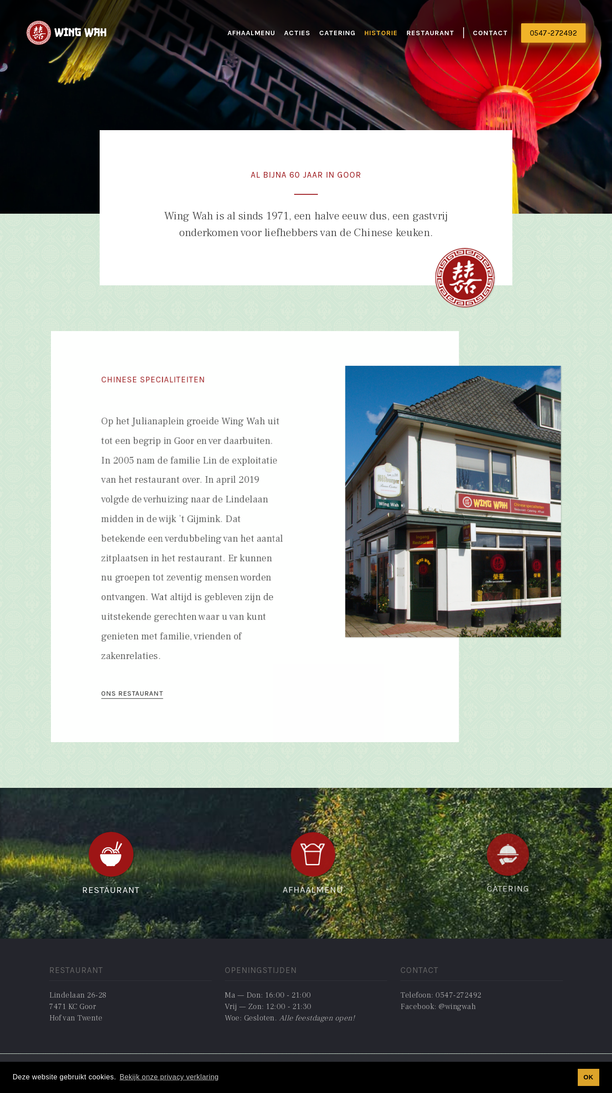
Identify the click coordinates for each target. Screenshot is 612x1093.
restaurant (430, 33)
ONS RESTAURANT (147, 679)
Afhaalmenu (251, 33)
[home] (67, 33)
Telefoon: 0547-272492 (441, 995)
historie (381, 33)
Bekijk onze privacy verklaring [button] (169, 1077)
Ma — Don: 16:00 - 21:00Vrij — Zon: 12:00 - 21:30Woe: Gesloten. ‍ (290, 1007)
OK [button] (588, 1077)
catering (337, 33)
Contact (490, 33)
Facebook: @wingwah (438, 1007)
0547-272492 (553, 33)
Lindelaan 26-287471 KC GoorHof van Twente (78, 1007)
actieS (297, 33)
